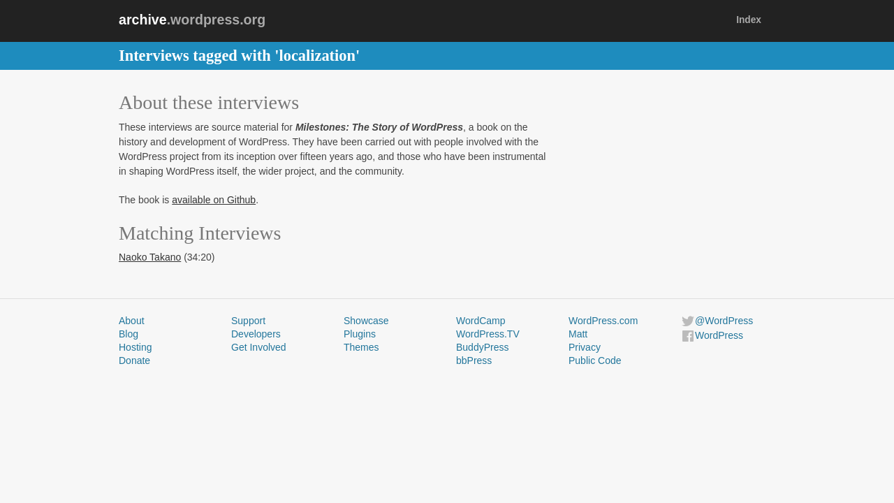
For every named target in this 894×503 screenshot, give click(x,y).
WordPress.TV (488, 334)
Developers (256, 334)
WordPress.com (603, 320)
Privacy (585, 347)
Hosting (135, 347)
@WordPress (724, 320)
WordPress (719, 335)
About (132, 320)
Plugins (360, 334)
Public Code (595, 360)
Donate (134, 360)
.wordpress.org (192, 19)
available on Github (214, 199)
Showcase (366, 320)
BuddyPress (482, 347)
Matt (578, 334)
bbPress (474, 360)
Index (748, 20)
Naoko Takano (150, 257)
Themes (361, 347)
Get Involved (258, 347)
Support (248, 320)
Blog (128, 334)
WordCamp (481, 320)
